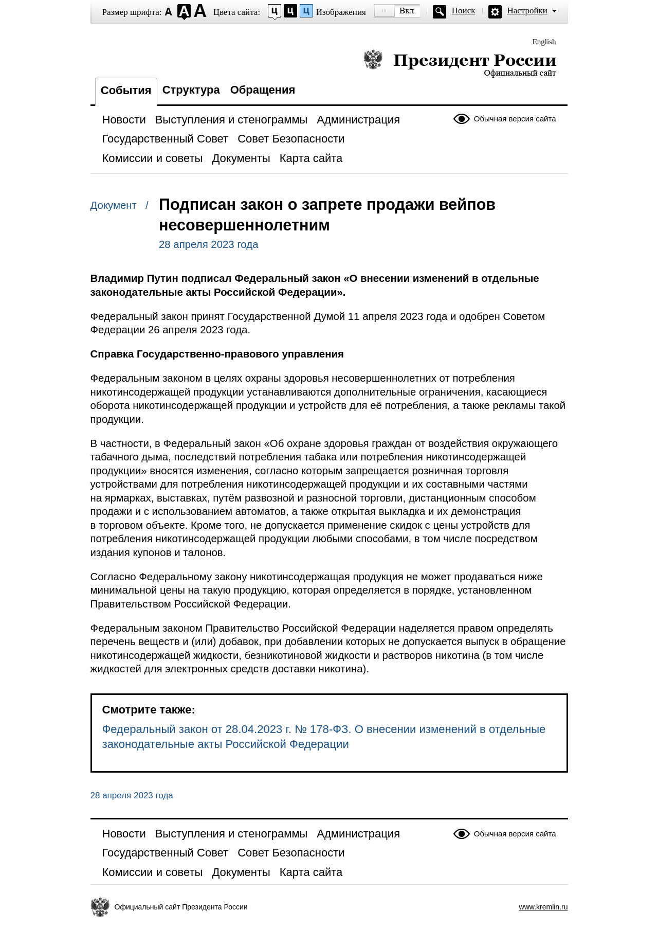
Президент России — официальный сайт (459, 63)
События (126, 90)
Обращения (263, 89)
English (544, 42)
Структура (191, 89)
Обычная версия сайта (515, 118)
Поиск (464, 10)
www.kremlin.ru (543, 907)
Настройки (527, 10)
